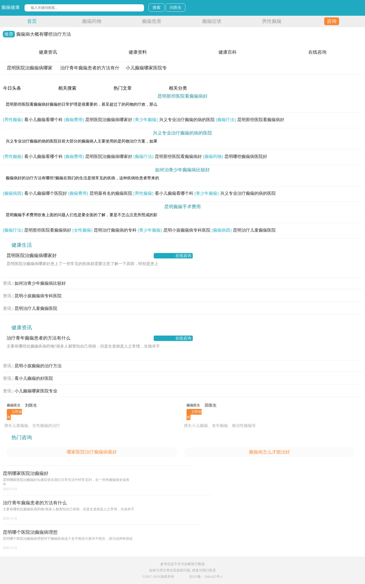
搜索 (157, 7)
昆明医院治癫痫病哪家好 (98, 119)
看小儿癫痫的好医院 (28, 378)
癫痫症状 (212, 21)
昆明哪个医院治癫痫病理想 (30, 532)
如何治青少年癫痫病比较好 (182, 169)
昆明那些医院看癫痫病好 (182, 96)
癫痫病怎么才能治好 (269, 451)
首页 (32, 21)
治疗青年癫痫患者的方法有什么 (38, 338)
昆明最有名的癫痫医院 (100, 193)
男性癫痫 (271, 21)
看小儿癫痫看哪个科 (33, 119)
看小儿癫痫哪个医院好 (35, 193)
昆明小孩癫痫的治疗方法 (32, 366)
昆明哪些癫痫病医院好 (235, 156)
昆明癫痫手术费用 (182, 206)
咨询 (331, 21)
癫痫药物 (92, 21)
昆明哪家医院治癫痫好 (25, 473)
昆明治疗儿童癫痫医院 (244, 230)
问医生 (176, 7)
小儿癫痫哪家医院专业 (30, 391)
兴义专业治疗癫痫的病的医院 (174, 119)
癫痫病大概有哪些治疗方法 (37, 34)
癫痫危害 (151, 21)
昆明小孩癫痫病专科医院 (174, 230)
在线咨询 (183, 256)
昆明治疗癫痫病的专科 (104, 230)
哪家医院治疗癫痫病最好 (92, 451)
